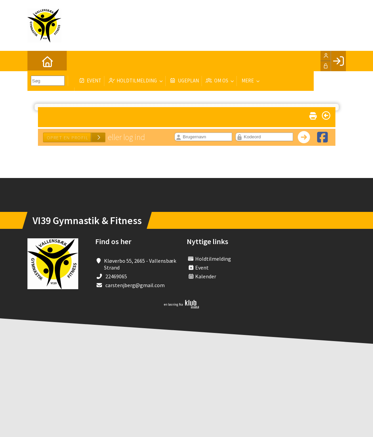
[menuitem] (37, 61)
